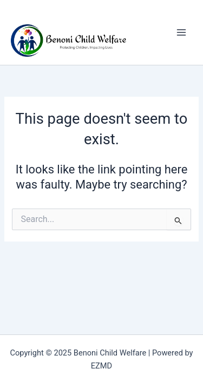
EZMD (101, 366)
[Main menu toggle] (181, 32)
